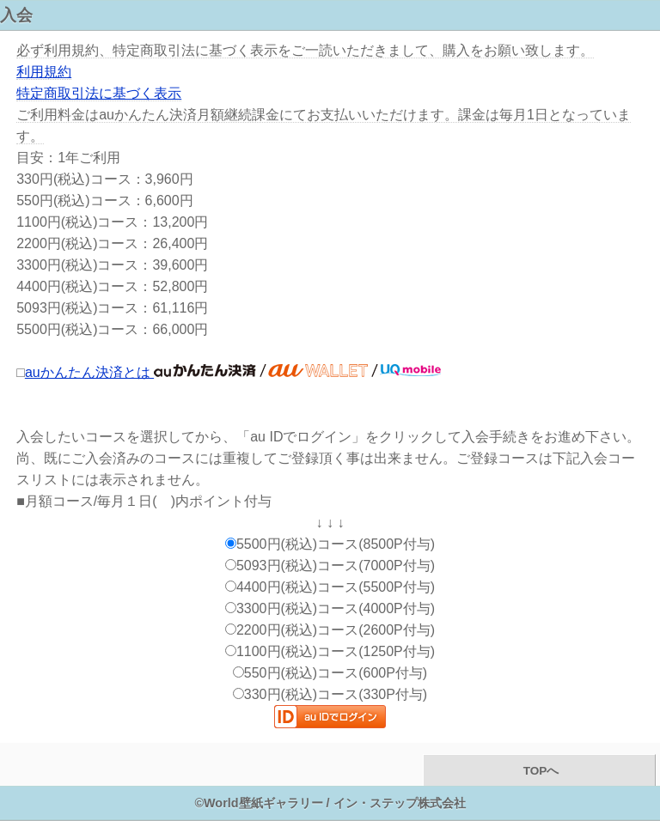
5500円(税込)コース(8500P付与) (330, 544)
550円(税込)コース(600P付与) (330, 673)
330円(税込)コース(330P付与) (330, 694)
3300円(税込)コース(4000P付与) (330, 608)
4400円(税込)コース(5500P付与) (330, 587)
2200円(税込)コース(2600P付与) (330, 630)
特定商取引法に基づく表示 (98, 93)
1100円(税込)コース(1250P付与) (330, 651)
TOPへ (539, 770)
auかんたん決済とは (233, 372)
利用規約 (43, 71)
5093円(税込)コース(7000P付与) (330, 565)
